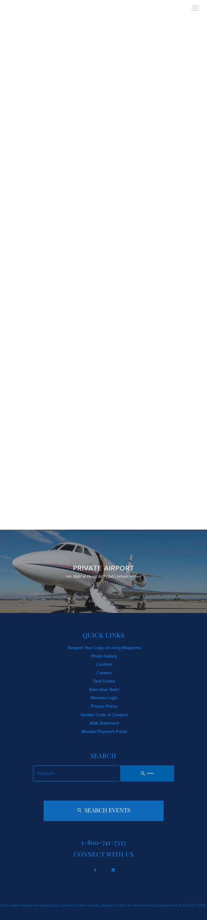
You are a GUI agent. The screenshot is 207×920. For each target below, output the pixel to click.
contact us (33, 251)
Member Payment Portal (104, 731)
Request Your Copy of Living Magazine (104, 647)
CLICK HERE (20, 226)
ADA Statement (104, 723)
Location (104, 664)
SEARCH (108, 226)
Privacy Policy (104, 706)
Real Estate (104, 680)
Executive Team (104, 689)
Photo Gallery (104, 655)
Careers (104, 672)
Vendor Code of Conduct (104, 714)
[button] (147, 773)
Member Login (104, 697)
